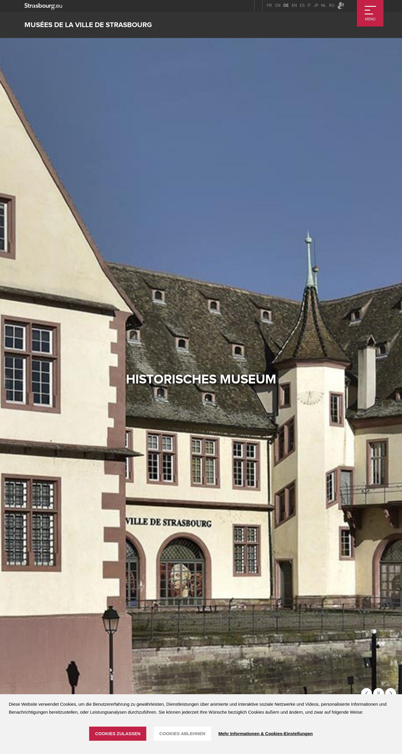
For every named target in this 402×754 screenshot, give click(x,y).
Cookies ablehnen (182, 733)
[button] (366, 693)
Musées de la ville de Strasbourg (88, 25)
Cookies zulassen (117, 733)
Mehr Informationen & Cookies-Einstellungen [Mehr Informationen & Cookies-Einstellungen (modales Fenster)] (265, 733)
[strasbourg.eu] (43, 5)
